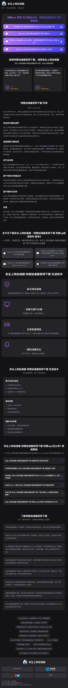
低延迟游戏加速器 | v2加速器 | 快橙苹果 (34, 623)
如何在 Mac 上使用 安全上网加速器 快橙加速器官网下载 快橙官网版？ (30, 485)
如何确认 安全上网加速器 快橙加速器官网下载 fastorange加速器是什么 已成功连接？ (32, 476)
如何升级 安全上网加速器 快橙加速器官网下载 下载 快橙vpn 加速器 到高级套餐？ (31, 493)
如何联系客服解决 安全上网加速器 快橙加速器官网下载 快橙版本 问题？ (30, 468)
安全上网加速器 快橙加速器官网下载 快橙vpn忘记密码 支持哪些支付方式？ (32, 502)
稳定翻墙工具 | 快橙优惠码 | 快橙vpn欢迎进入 (34, 636)
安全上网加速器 (11, 8)
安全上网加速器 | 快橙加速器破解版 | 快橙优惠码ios (27, 640)
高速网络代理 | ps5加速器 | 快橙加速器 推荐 (34, 631)
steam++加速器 (52, 640)
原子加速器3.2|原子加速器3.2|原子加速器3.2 (34, 653)
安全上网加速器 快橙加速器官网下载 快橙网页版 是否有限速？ (27, 461)
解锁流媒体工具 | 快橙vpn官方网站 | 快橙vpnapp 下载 (34, 627)
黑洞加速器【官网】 (23, 644)
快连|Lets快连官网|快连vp (42, 644)
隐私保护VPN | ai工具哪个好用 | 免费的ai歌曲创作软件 (34, 649)
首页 (3, 8)
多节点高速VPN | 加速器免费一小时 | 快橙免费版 (34, 618)
